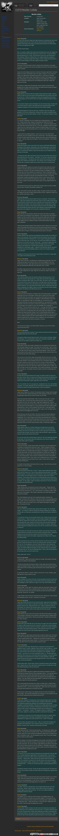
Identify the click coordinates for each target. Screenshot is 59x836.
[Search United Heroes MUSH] (47, 5)
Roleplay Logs (25, 818)
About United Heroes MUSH (28, 830)
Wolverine (39, 30)
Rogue (38, 28)
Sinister (42, 28)
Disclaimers (38, 830)
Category (18, 818)
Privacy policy (18, 830)
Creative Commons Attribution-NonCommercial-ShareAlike (40, 826)
